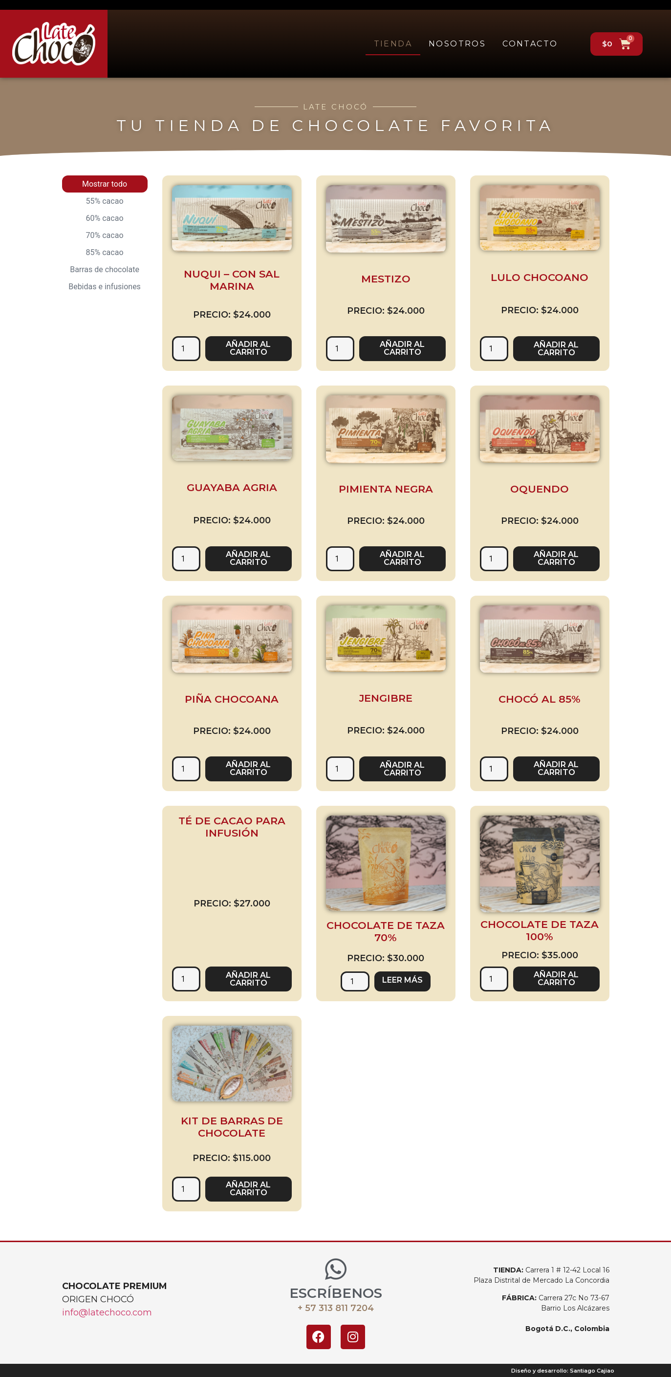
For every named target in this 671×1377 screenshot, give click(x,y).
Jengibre (385, 698)
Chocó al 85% (539, 699)
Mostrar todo (104, 184)
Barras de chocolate (104, 269)
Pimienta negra (386, 489)
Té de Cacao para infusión (231, 827)
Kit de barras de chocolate (232, 1127)
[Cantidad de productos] (186, 349)
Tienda (393, 43)
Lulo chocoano (539, 277)
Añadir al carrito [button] (248, 348)
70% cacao (105, 235)
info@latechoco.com (107, 1312)
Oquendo (539, 489)
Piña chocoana (232, 699)
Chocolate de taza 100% (539, 930)
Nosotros (457, 43)
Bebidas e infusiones (104, 286)
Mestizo (386, 279)
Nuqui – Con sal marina (232, 280)
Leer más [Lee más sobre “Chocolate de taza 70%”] (402, 980)
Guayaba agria (232, 487)
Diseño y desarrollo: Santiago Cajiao (562, 1370)
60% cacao (105, 218)
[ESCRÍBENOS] (336, 1269)
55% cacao (105, 201)
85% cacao (105, 252)
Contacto (530, 43)
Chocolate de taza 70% (385, 931)
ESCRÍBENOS (335, 1293)
